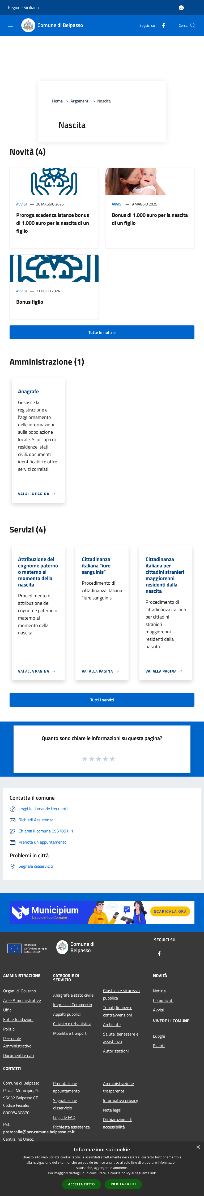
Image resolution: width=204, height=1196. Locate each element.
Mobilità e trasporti (70, 1033)
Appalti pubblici (67, 1014)
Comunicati (163, 1000)
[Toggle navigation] (10, 25)
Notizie (159, 991)
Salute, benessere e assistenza (120, 1038)
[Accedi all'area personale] (181, 8)
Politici (9, 1029)
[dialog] (102, 1169)
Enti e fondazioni (18, 1019)
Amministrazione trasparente (118, 1087)
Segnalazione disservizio (65, 1104)
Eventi (159, 1045)
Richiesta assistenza (71, 1127)
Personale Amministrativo (17, 1042)
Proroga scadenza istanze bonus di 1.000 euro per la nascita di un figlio (52, 223)
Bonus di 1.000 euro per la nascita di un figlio (150, 219)
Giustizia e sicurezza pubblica (121, 994)
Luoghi (159, 1036)
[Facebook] (161, 25)
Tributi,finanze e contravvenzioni (117, 1011)
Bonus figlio (29, 302)
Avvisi (21, 204)
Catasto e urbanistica (72, 1023)
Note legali (112, 1110)
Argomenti (80, 101)
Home (57, 101)
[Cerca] (193, 25)
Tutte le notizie (102, 332)
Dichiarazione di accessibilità (117, 1123)
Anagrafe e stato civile (73, 995)
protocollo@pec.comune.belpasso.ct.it (39, 1131)
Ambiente (112, 1024)
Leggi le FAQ (64, 1117)
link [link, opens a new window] (153, 1173)
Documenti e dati (18, 1055)
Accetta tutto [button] (81, 1184)
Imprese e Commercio (72, 1004)
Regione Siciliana (23, 7)
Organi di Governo (19, 991)
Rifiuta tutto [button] (123, 1184)
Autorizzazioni (116, 1051)
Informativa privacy (120, 1100)
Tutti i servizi (102, 700)
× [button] (198, 1147)
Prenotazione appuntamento (66, 1087)
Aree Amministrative (22, 1000)
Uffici (7, 1010)
